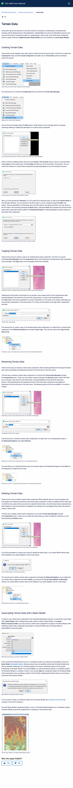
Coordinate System (16, 664)
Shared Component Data (26, 12)
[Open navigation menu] (69, 3)
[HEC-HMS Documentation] (2, 3)
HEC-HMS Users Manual (15, 3)
